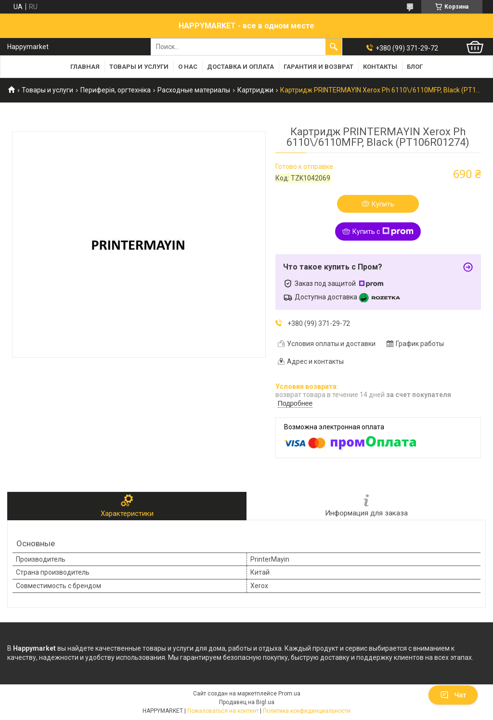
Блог (415, 66)
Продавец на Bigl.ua (246, 702)
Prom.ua (289, 693)
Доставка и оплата (240, 66)
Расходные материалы (193, 90)
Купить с (383, 231)
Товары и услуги (139, 66)
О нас (187, 66)
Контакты (380, 66)
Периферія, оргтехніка (115, 90)
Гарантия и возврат (318, 66)
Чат (453, 695)
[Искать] (333, 47)
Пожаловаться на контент (223, 710)
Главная (85, 66)
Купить (383, 204)
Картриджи (255, 90)
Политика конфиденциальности (306, 710)
